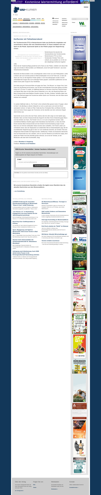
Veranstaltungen (24, 22)
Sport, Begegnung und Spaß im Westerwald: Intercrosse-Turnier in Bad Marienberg (25, 231)
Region (15, 18)
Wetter (43, 22)
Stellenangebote (17, 26)
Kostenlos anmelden (41, 165)
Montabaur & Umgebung (26, 141)
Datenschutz (65, 22)
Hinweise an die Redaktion (27, 143)
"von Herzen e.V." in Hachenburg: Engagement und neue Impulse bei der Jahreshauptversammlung (25, 213)
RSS (34, 484)
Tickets (73, 22)
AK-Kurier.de (55, 20)
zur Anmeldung (19, 191)
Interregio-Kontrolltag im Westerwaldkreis (55, 219)
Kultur (38, 18)
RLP (43, 18)
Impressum (64, 24)
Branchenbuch (26, 26)
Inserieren (64, 18)
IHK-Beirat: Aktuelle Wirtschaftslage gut (54, 234)
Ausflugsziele (34, 26)
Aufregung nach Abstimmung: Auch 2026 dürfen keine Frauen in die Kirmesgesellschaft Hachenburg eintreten (26, 253)
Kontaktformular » (73, 487)
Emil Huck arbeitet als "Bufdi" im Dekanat (55, 226)
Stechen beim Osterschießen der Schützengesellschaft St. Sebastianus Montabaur (25, 241)
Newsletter (55, 24)
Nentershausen (24, 32)
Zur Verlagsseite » (19, 490)
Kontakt (63, 26)
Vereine (33, 18)
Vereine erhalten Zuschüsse (50, 240)
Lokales (16, 23)
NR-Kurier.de (55, 22)
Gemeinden (37, 22)
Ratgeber (31, 22)
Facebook (56, 18)
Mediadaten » (54, 489)
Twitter (34, 487)
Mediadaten (64, 20)
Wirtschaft (26, 18)
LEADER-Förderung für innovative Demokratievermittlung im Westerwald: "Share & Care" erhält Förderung (25, 203)
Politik (20, 18)
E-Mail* (19, 159)
